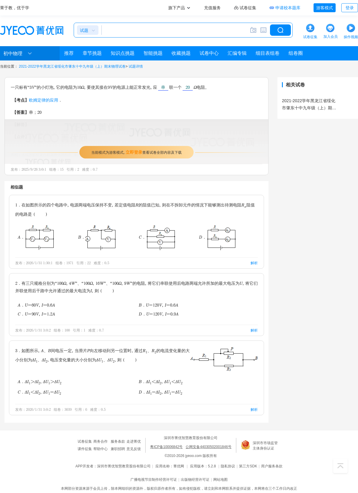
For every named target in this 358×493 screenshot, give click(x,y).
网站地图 (220, 480)
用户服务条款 (272, 466)
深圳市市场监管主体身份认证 (265, 445)
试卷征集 (85, 441)
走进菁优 (133, 441)
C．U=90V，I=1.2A (36, 313)
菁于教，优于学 (14, 7)
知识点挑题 (123, 53)
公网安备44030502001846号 (208, 447)
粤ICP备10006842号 (166, 447)
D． (217, 237)
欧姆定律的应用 (43, 99)
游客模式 (324, 7)
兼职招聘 (118, 449)
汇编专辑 (237, 53)
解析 (254, 263)
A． (36, 237)
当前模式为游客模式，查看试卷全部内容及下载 (136, 152)
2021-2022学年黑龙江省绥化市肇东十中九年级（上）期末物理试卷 (72, 66)
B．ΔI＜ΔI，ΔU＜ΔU (161, 382)
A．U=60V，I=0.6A (36, 304)
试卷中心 (209, 53)
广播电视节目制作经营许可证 (153, 480)
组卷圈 (295, 53)
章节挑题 (92, 53)
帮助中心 (100, 449)
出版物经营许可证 (195, 480)
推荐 (69, 53)
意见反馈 (133, 449)
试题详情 (136, 66)
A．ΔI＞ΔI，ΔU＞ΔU (39, 382)
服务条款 (118, 441)
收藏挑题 (181, 53)
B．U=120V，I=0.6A (158, 304)
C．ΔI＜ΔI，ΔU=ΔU (39, 392)
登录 (349, 7)
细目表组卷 (268, 53)
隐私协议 (228, 466)
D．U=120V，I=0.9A (159, 313)
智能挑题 (153, 53)
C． (157, 237)
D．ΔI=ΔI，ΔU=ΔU (160, 392)
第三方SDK (248, 466)
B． (97, 237)
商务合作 (100, 441)
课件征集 (85, 449)
